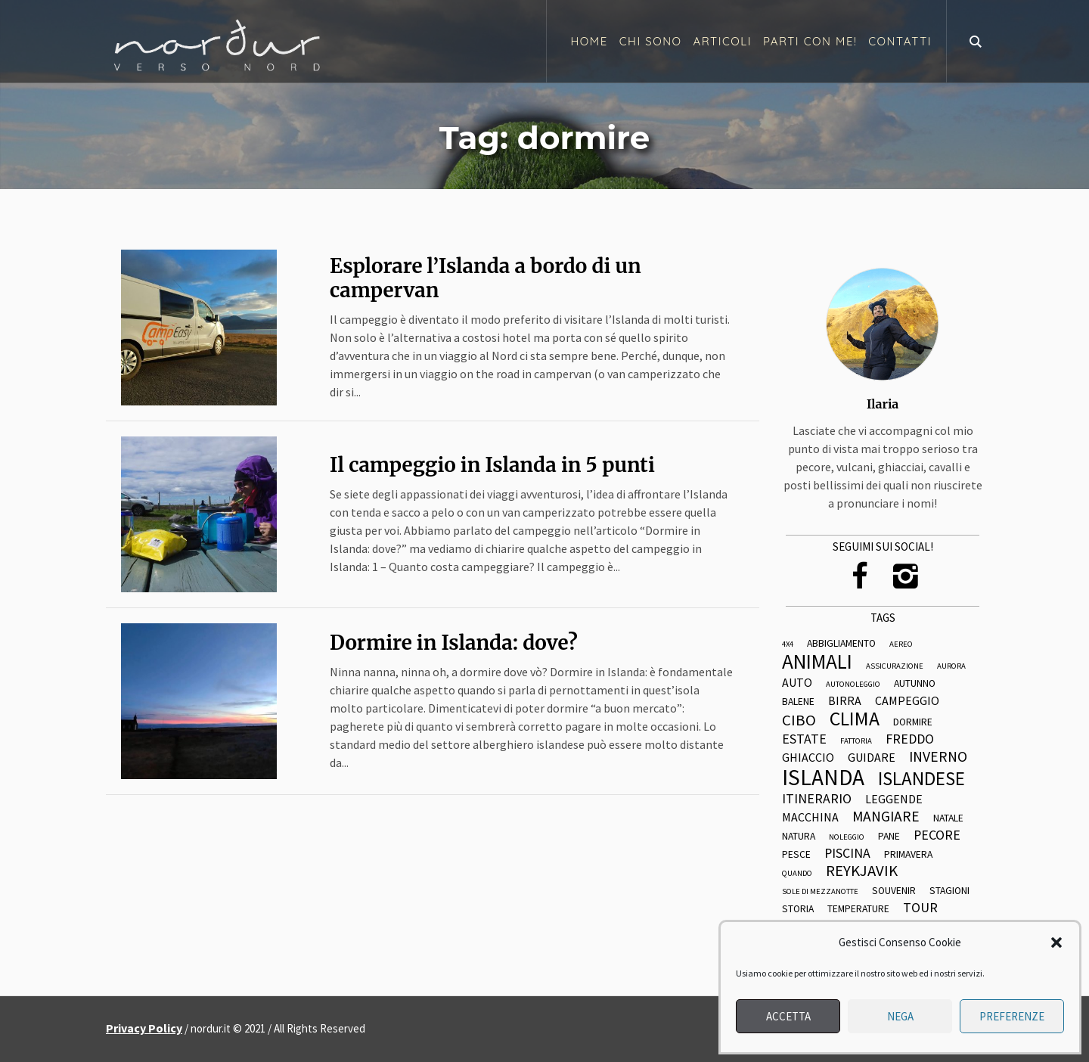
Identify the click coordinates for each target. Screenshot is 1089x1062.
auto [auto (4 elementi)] (797, 683)
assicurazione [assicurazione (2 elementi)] (894, 667)
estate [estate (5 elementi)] (804, 739)
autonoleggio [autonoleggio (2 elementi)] (853, 685)
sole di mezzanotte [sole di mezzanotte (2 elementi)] (820, 892)
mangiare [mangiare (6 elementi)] (886, 816)
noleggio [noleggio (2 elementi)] (846, 838)
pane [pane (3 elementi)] (889, 836)
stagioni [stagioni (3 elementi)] (949, 891)
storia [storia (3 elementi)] (798, 909)
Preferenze (1011, 1016)
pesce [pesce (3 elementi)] (796, 854)
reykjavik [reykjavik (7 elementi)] (862, 871)
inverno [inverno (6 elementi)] (938, 757)
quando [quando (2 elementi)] (797, 874)
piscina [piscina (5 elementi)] (847, 853)
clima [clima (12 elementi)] (855, 719)
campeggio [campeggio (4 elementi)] (907, 701)
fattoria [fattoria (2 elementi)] (856, 742)
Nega (900, 1016)
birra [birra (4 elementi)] (844, 701)
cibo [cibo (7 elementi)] (799, 720)
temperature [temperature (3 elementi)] (858, 909)
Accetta (788, 1016)
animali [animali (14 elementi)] (817, 661)
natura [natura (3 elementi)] (798, 836)
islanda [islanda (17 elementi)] (823, 777)
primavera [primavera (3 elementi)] (908, 854)
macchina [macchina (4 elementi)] (810, 818)
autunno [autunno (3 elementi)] (914, 683)
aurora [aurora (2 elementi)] (951, 667)
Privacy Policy (144, 1028)
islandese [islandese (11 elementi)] (921, 778)
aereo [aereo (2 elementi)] (901, 645)
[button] (1056, 942)
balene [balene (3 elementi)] (798, 702)
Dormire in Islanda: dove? (454, 642)
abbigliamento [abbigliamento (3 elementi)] (841, 643)
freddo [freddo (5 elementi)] (910, 739)
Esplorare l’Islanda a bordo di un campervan (485, 278)
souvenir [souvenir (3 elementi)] (894, 891)
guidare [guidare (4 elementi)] (871, 758)
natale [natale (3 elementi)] (948, 818)
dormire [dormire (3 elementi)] (912, 722)
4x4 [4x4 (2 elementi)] (787, 645)
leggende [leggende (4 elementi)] (894, 799)
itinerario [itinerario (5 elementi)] (817, 799)
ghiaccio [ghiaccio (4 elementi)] (808, 758)
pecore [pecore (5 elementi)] (937, 835)
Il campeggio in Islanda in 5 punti (492, 464)
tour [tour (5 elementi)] (920, 907)
